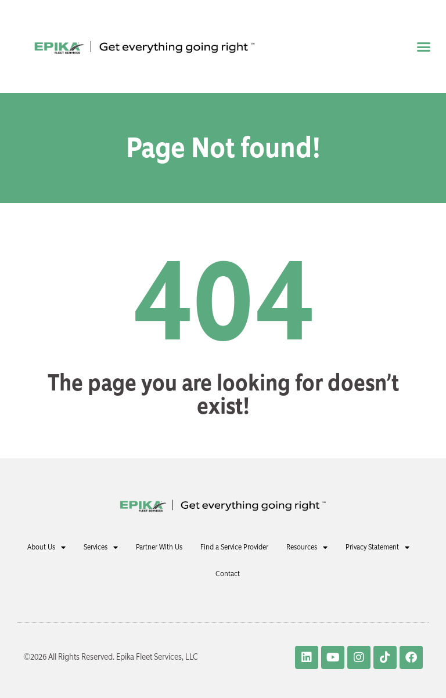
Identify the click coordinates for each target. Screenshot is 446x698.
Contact (227, 573)
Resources (307, 547)
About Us (46, 547)
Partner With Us (159, 547)
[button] (423, 46)
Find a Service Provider (234, 547)
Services (101, 547)
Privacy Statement (377, 547)
